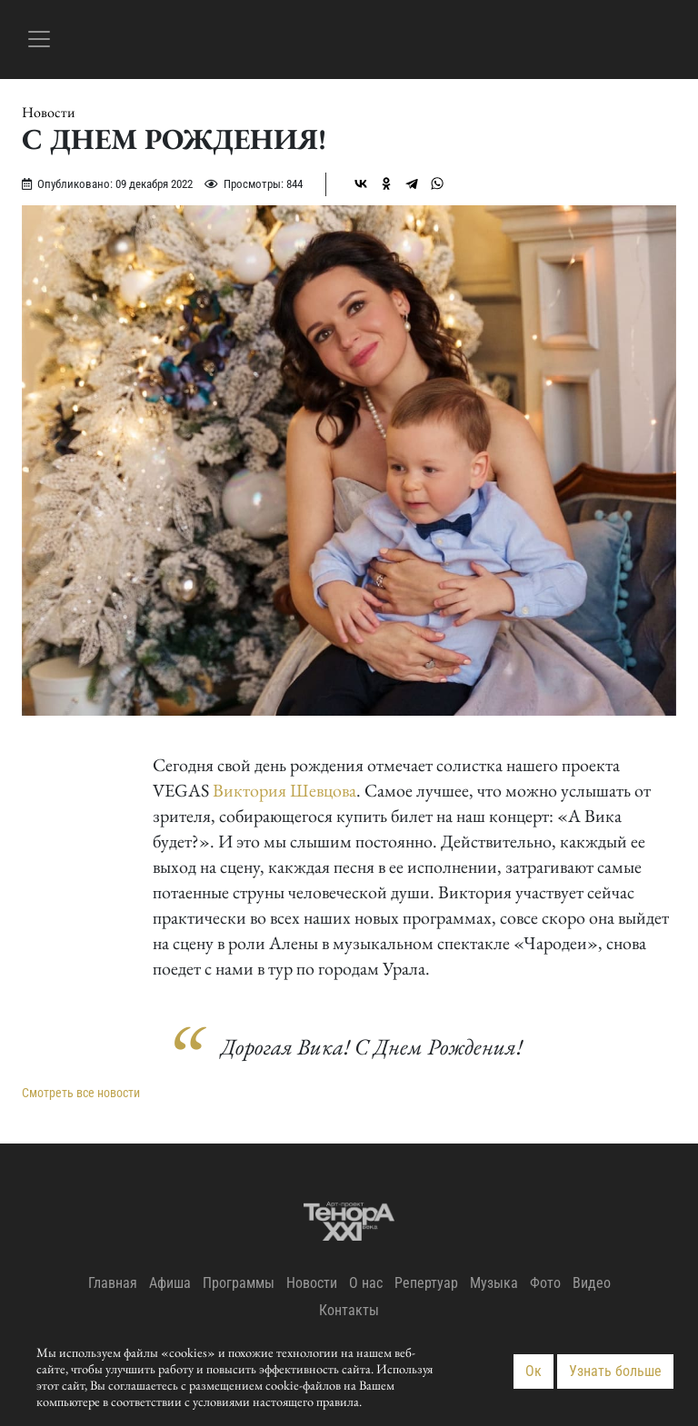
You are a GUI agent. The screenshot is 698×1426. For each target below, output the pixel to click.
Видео (592, 1283)
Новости (48, 113)
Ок (533, 1371)
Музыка (494, 1283)
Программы (238, 1283)
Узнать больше (615, 1371)
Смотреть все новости (81, 1093)
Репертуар (426, 1283)
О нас (366, 1283)
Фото (545, 1283)
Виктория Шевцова (284, 790)
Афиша (170, 1283)
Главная (112, 1283)
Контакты (349, 1310)
